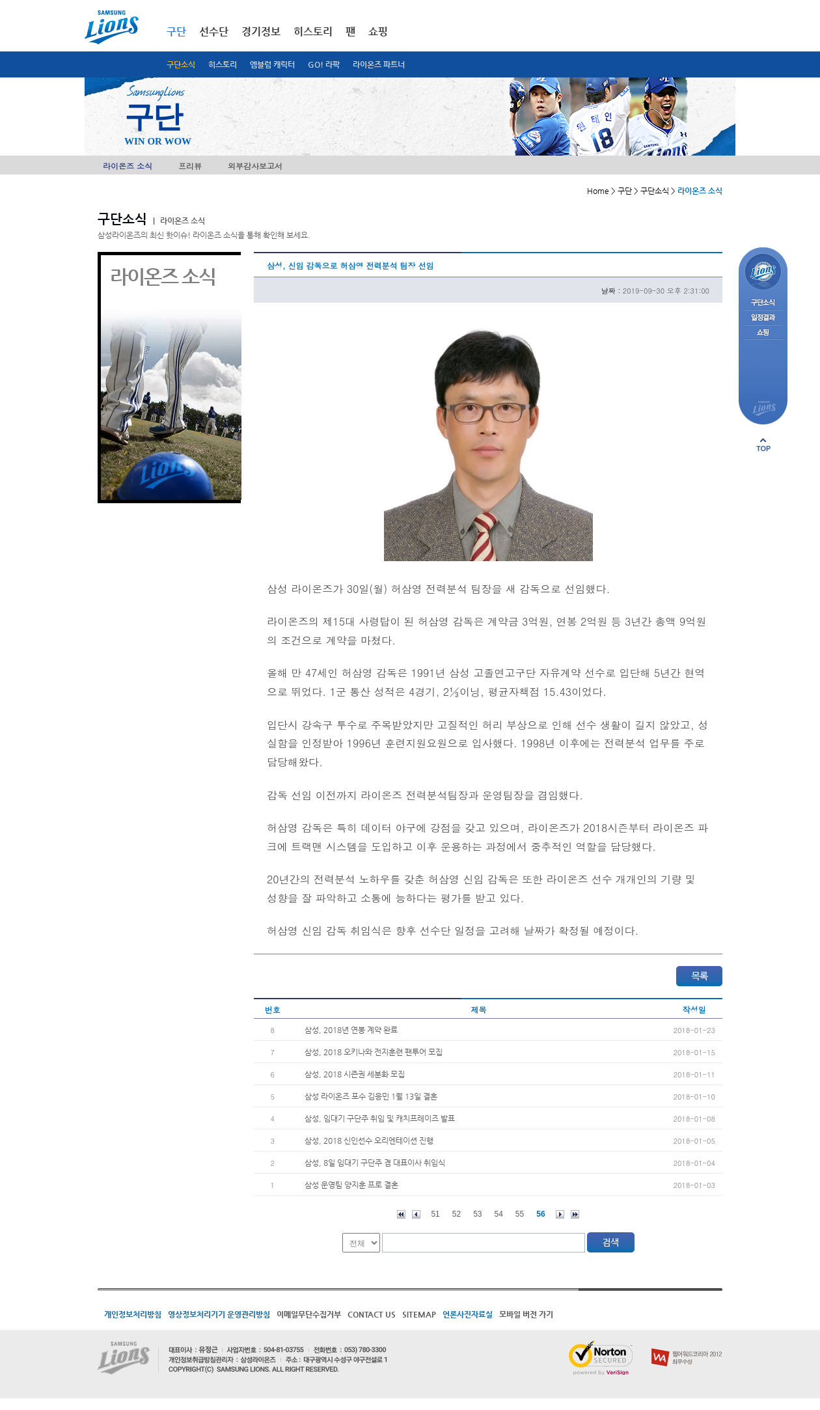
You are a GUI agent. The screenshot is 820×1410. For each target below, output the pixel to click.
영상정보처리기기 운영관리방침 (219, 1314)
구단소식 (181, 64)
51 (435, 1214)
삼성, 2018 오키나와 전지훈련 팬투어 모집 (374, 1052)
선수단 (213, 31)
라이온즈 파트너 (379, 64)
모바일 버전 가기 (526, 1314)
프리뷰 (190, 165)
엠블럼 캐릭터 (272, 64)
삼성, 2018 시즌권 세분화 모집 (355, 1074)
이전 (416, 1214)
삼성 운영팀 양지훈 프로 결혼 (351, 1184)
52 (456, 1214)
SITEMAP (419, 1314)
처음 (401, 1214)
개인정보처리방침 (132, 1314)
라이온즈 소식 (127, 165)
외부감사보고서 (255, 165)
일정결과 (763, 318)
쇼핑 (378, 31)
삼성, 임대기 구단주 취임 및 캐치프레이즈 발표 (380, 1118)
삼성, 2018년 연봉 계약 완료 (351, 1029)
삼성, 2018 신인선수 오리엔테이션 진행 (369, 1140)
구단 (176, 31)
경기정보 (260, 31)
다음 (560, 1214)
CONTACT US (372, 1314)
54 (499, 1214)
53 (477, 1214)
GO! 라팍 (324, 64)
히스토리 (222, 64)
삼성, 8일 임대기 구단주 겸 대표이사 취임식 (375, 1162)
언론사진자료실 (468, 1314)
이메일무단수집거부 (309, 1314)
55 (519, 1214)
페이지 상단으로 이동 (763, 444)
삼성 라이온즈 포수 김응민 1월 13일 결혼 (371, 1096)
